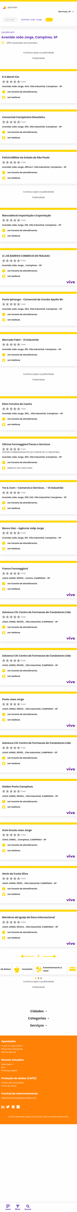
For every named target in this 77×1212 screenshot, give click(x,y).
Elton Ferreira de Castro (17, 404)
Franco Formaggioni (15, 568)
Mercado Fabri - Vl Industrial (20, 340)
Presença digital (9, 1070)
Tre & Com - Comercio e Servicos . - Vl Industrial (32, 488)
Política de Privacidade (12, 1082)
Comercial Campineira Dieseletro (23, 117)
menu (8, 1208)
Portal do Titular (9, 1085)
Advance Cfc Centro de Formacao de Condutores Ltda (36, 612)
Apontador (10, 19)
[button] (36, 978)
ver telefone (13, 97)
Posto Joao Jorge (13, 699)
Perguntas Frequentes (12, 1049)
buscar (28, 1208)
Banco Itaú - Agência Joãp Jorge (23, 528)
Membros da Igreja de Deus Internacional (28, 917)
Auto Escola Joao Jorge (17, 830)
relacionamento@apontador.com (19, 1097)
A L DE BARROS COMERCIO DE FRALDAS (26, 256)
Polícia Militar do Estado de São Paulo (26, 157)
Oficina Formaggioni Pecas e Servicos (26, 444)
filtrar (17, 1208)
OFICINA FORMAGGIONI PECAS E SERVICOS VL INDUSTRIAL (31, 452)
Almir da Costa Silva (15, 874)
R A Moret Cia (10, 77)
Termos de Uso (8, 1052)
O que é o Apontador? (12, 1045)
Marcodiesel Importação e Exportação (26, 215)
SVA (3, 1067)
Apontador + (7, 1064)
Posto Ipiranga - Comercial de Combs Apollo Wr (32, 299)
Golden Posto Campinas (17, 786)
